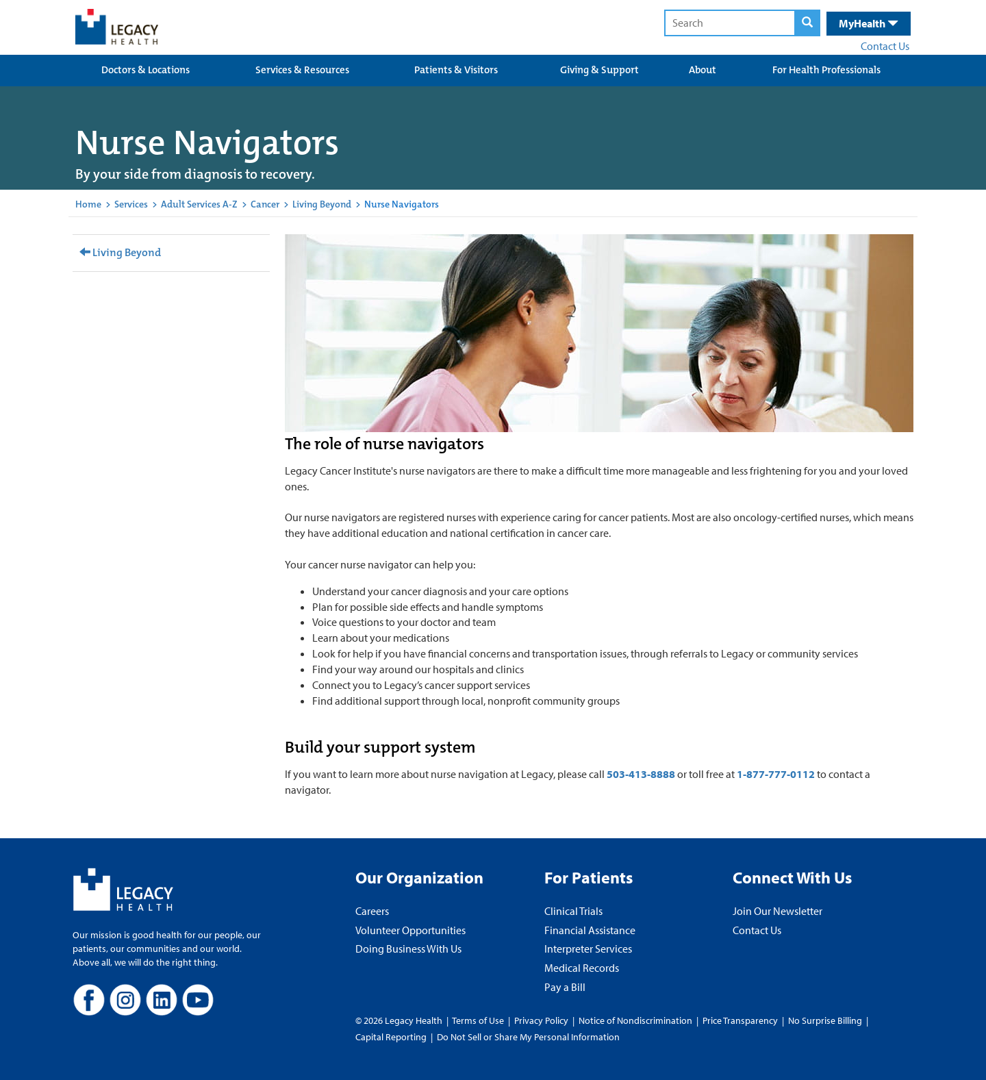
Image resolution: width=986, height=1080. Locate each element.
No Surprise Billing (825, 1020)
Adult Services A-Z (199, 204)
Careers (372, 911)
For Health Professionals (826, 70)
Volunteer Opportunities (410, 930)
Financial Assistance (589, 930)
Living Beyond (321, 204)
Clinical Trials (573, 911)
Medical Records (581, 968)
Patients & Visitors (456, 70)
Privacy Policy (541, 1020)
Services (131, 204)
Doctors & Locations (145, 70)
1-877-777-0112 (776, 774)
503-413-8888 (641, 774)
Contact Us (885, 46)
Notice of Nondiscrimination (635, 1020)
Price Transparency (740, 1020)
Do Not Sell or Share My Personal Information (528, 1037)
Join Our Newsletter (777, 911)
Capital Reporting (391, 1037)
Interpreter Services (588, 948)
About (702, 70)
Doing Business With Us (408, 948)
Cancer (265, 204)
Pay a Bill (564, 987)
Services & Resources (302, 70)
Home (88, 204)
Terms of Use (479, 1020)
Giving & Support (599, 70)
